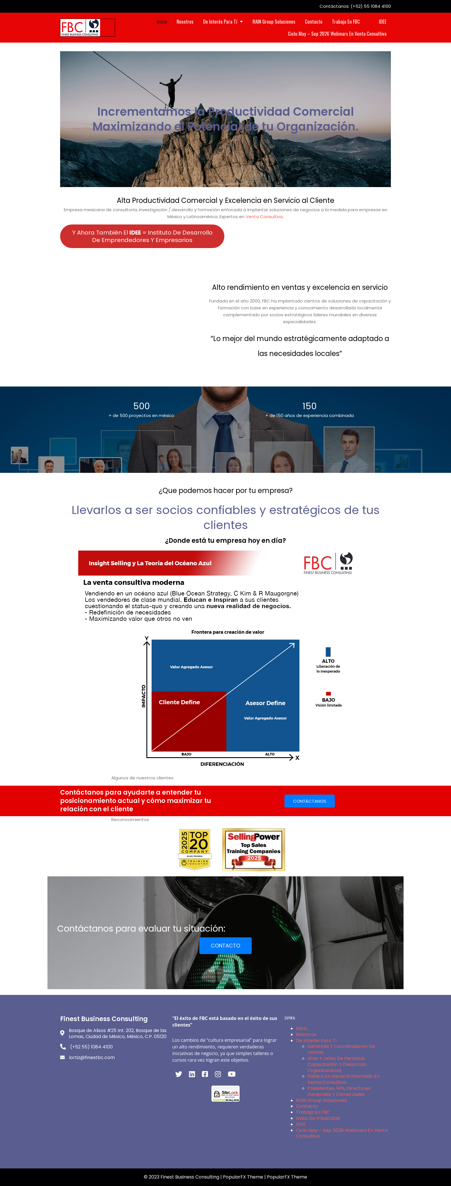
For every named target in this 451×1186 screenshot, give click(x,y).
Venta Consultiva (264, 217)
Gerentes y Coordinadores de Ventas (341, 1049)
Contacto (307, 1106)
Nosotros (306, 1034)
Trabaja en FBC (313, 1112)
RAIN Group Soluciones (321, 1100)
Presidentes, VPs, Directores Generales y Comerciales (339, 1091)
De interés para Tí (316, 1040)
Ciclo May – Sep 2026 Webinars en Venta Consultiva (342, 1133)
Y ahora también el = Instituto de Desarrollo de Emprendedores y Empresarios (142, 236)
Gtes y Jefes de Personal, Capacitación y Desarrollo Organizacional (336, 1064)
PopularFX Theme (243, 1177)
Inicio (301, 1028)
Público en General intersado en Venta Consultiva (343, 1079)
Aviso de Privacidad (318, 1118)
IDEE (301, 1124)
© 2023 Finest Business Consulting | (183, 1177)
